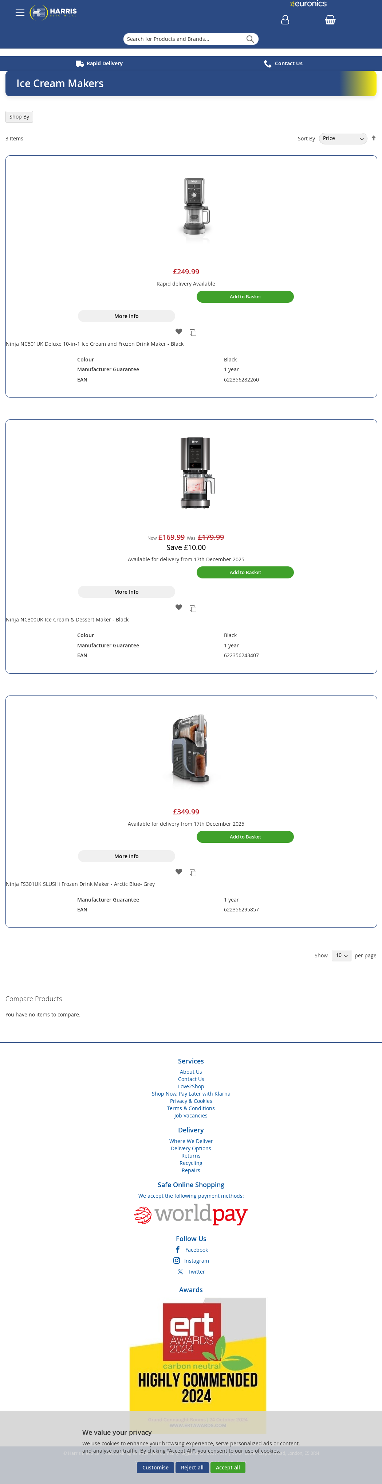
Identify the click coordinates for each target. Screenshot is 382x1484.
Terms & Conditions (191, 1108)
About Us (191, 1071)
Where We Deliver (191, 1141)
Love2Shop (191, 1086)
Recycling (191, 1162)
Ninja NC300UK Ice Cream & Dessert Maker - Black (67, 619)
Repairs (191, 1170)
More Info (126, 316)
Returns (191, 1155)
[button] (179, 332)
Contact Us (191, 1079)
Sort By (306, 138)
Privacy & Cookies (191, 1100)
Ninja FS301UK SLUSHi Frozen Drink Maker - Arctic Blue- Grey (80, 883)
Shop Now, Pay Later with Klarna (191, 1093)
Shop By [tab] (19, 116)
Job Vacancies (191, 1115)
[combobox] (191, 39)
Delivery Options (191, 1148)
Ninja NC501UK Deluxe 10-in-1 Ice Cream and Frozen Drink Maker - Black (95, 343)
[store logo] (53, 13)
